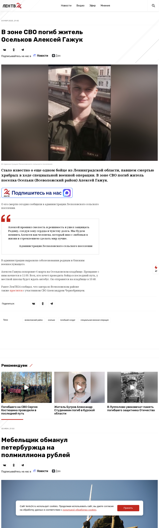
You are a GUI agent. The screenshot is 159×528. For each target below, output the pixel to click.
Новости (66, 5)
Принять (128, 508)
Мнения (105, 5)
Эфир (92, 5)
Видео (80, 5)
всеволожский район (34, 320)
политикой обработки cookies (79, 509)
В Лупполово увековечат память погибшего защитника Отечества (131, 408)
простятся (16, 290)
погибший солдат (67, 320)
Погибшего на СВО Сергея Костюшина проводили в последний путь (19, 410)
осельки (51, 320)
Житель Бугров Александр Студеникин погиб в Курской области (74, 410)
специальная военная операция (95, 320)
